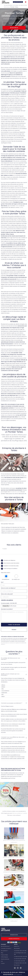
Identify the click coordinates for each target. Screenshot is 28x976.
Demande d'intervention (14, 938)
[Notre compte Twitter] (20, 968)
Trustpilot (4, 548)
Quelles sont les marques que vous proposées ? (10, 674)
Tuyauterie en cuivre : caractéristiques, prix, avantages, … (14, 888)
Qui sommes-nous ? (5, 946)
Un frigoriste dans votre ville (20, 962)
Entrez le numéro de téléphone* (8, 588)
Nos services (17, 965)
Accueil (5, 5)
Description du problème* (7, 609)
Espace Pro (16, 946)
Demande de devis (14, 23)
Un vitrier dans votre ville (19, 960)
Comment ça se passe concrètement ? (11, 703)
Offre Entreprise (4, 957)
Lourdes (21, 207)
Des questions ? (4, 950)
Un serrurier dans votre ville (20, 958)
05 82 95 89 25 (14, 27)
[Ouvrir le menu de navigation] (25, 2)
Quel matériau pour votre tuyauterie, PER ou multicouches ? (14, 920)
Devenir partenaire (5, 959)
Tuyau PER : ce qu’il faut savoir (14, 904)
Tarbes (17, 205)
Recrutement (17, 948)
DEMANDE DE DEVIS (14, 934)
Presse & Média (4, 954)
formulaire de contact (15, 491)
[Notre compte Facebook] (18, 968)
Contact (3, 963)
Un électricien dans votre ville (20, 956)
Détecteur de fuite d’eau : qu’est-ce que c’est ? (14, 857)
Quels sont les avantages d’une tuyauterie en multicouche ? (14, 841)
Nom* (2, 582)
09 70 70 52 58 (18, 2)
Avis (2, 961)
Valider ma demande (14, 624)
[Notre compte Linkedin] (15, 968)
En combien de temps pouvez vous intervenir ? (10, 658)
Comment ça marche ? (6, 948)
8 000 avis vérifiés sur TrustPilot (19, 813)
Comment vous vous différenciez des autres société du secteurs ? (12, 737)
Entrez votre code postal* (7, 594)
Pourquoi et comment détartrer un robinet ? (14, 872)
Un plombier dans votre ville (20, 950)
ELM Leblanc (11, 103)
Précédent (14, 629)
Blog (2, 952)
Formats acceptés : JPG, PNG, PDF (9, 603)
